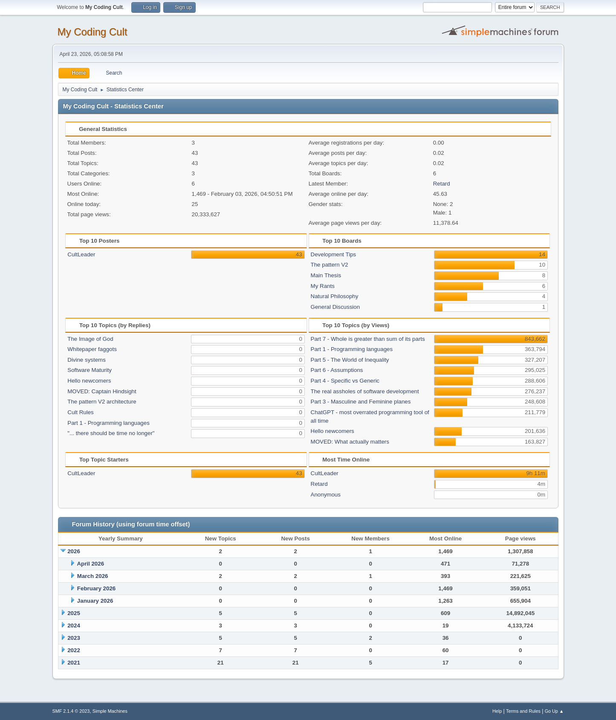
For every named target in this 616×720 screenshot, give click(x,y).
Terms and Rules (523, 711)
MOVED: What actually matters (350, 441)
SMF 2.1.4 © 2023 (71, 711)
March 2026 (92, 576)
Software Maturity (89, 370)
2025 (73, 613)
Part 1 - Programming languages (108, 423)
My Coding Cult (92, 32)
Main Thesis (326, 275)
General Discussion (335, 307)
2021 (73, 662)
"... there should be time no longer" (110, 433)
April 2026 (90, 563)
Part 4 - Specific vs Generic (345, 380)
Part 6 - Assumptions (337, 370)
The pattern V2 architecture (101, 401)
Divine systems (86, 360)
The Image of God (90, 339)
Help (497, 711)
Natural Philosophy (335, 296)
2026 (73, 551)
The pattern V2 (329, 264)
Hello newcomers (89, 380)
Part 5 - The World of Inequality (350, 360)
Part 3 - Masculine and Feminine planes (361, 401)
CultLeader (81, 254)
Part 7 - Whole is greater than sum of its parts (368, 339)
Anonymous (326, 494)
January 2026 (95, 601)
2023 (73, 638)
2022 (73, 650)
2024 (73, 625)
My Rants (323, 286)
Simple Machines (110, 711)
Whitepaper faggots (92, 349)
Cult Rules (80, 412)
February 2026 (96, 588)
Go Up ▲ (554, 711)
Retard (441, 183)
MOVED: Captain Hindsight (101, 391)
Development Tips (333, 254)
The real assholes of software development (365, 391)
